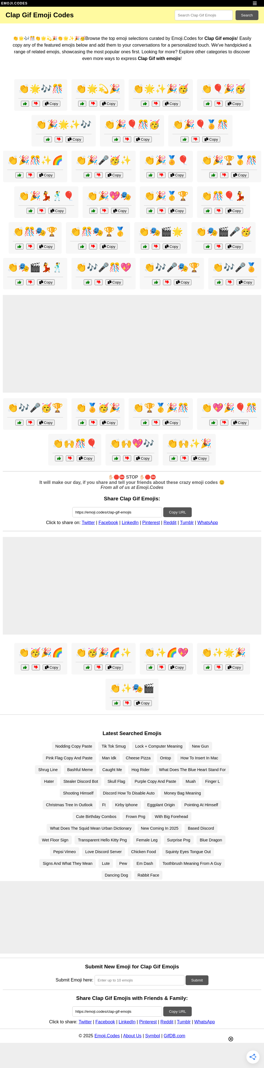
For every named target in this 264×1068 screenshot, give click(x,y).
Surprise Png (178, 840)
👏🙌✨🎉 (189, 443)
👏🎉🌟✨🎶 (64, 124)
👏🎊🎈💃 (223, 196)
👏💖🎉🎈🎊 (229, 408)
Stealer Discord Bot (80, 781)
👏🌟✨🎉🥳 (161, 89)
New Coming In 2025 (159, 828)
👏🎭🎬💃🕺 (35, 267)
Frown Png (135, 816)
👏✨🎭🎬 (132, 688)
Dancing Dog (116, 875)
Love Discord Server (103, 851)
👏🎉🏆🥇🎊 (229, 160)
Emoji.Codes (107, 1035)
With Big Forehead (171, 816)
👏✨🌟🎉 (223, 652)
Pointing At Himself (201, 805)
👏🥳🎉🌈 (40, 652)
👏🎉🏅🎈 (166, 160)
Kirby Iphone (126, 805)
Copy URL (177, 512)
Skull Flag (116, 781)
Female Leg (147, 840)
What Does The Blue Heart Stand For (192, 769)
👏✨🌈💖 (166, 652)
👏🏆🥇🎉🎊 (161, 408)
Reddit (170, 522)
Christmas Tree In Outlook (69, 805)
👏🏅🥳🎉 (98, 408)
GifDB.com (174, 1035)
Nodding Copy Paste (73, 746)
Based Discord (201, 828)
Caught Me (112, 769)
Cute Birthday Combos (96, 816)
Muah (191, 781)
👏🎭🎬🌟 (160, 232)
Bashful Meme (80, 769)
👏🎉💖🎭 (109, 196)
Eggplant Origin (161, 805)
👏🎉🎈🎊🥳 (132, 124)
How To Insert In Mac (199, 758)
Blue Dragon (211, 840)
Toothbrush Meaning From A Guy (191, 863)
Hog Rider (140, 769)
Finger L (212, 781)
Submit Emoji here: (74, 980)
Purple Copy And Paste (155, 781)
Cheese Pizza (138, 758)
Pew (123, 863)
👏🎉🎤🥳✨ (103, 160)
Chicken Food (143, 851)
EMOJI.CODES (14, 3)
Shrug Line (48, 769)
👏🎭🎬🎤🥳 (223, 232)
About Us (132, 1035)
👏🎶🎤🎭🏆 (172, 267)
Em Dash (144, 863)
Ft (104, 805)
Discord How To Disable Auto (129, 793)
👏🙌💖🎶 (132, 443)
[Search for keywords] (204, 15)
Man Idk (109, 758)
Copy (51, 104)
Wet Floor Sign (55, 840)
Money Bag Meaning (182, 793)
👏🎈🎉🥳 (223, 89)
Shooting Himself (78, 793)
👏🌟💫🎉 (98, 89)
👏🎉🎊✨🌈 (35, 160)
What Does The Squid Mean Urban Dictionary (90, 828)
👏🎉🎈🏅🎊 (200, 124)
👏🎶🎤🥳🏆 (35, 408)
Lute (106, 863)
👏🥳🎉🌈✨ (103, 652)
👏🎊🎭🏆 (35, 232)
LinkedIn (130, 522)
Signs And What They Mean (67, 863)
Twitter (88, 522)
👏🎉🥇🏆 (166, 196)
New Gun (200, 746)
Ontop (165, 758)
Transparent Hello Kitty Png (102, 840)
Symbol (152, 1035)
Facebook (108, 522)
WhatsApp (207, 522)
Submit (197, 980)
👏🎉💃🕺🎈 (46, 196)
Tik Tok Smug (114, 746)
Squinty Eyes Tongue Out (188, 851)
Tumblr (187, 522)
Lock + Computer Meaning (159, 746)
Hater (49, 781)
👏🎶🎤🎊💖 (103, 267)
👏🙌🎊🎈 (74, 443)
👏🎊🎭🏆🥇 (98, 232)
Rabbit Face (148, 875)
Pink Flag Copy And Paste (69, 758)
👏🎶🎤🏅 (234, 267)
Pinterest (151, 522)
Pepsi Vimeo (64, 851)
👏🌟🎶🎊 (40, 89)
